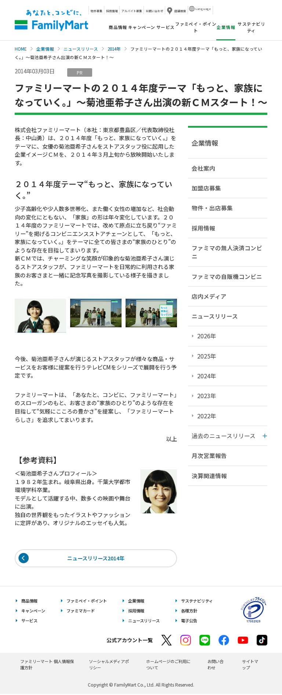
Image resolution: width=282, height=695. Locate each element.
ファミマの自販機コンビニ (227, 276)
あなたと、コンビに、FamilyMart (51, 20)
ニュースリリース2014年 (96, 558)
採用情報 (112, 11)
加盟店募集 (206, 188)
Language (203, 9)
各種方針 (189, 612)
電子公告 (189, 622)
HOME (21, 49)
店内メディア (209, 296)
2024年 (206, 376)
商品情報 (118, 27)
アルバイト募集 (132, 11)
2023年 (206, 396)
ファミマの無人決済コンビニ (227, 252)
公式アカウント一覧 (129, 641)
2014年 (114, 49)
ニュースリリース (81, 49)
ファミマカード (80, 612)
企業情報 (45, 49)
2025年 (206, 356)
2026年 (206, 336)
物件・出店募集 (212, 208)
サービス (165, 27)
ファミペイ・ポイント (195, 27)
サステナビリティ (251, 27)
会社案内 (203, 168)
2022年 (206, 416)
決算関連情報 (209, 476)
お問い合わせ (154, 11)
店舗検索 (180, 11)
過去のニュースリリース (224, 436)
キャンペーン (141, 27)
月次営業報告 (209, 455)
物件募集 (96, 11)
